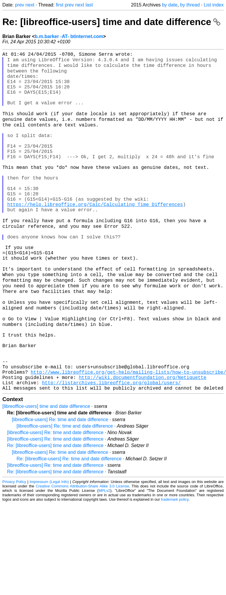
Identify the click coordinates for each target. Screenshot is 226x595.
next (29, 4)
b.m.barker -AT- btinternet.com (69, 36)
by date (169, 4)
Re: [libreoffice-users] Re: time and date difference (69, 527)
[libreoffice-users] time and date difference (46, 475)
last (89, 4)
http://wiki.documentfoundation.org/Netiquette (142, 444)
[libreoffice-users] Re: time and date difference (60, 488)
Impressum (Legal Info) (49, 551)
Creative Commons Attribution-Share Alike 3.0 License (82, 555)
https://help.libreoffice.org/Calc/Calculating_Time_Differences (95, 236)
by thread (190, 4)
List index (214, 4)
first (59, 4)
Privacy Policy (14, 551)
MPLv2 (104, 560)
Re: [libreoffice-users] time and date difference (111, 22)
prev (19, 4)
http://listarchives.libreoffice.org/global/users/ (111, 450)
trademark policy (175, 568)
